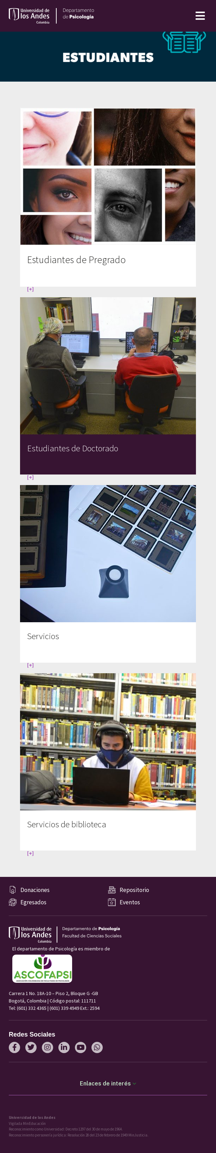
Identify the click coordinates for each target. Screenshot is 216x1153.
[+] (30, 288)
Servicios (43, 636)
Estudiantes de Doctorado (72, 448)
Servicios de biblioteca (66, 824)
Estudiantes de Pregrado (76, 260)
